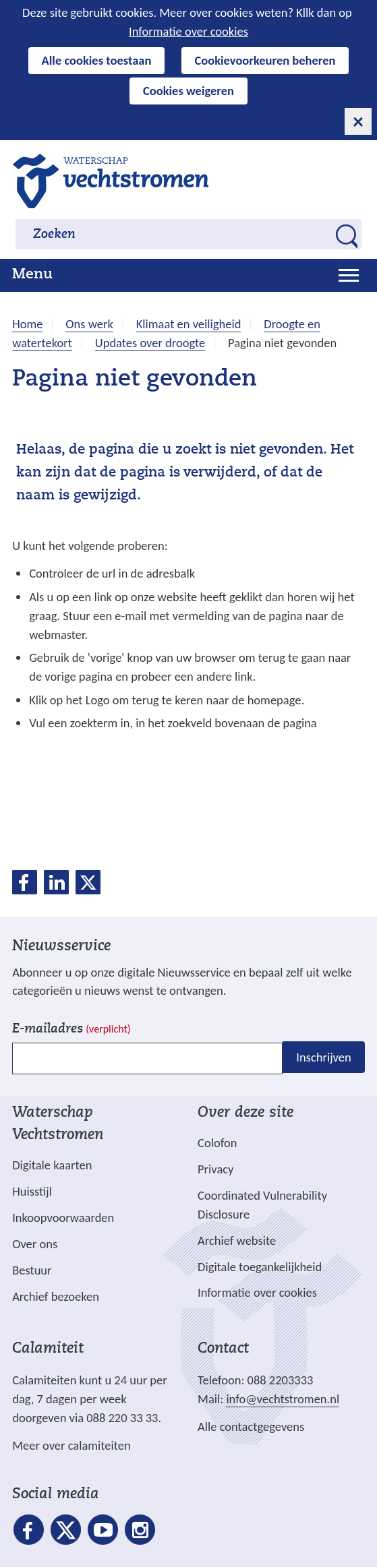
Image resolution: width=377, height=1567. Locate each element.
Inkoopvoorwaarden (63, 1217)
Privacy (215, 1169)
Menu (32, 275)
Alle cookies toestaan (97, 60)
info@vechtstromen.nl (282, 1399)
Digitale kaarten (52, 1165)
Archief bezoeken (55, 1296)
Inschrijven (323, 1057)
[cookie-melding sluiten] (358, 121)
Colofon (217, 1142)
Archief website (237, 1240)
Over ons (34, 1244)
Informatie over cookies (188, 31)
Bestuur (31, 1270)
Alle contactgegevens (251, 1426)
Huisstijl (32, 1191)
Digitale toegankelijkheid (260, 1266)
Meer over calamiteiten (71, 1445)
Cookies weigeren (188, 90)
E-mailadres (71, 1029)
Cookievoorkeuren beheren (265, 60)
